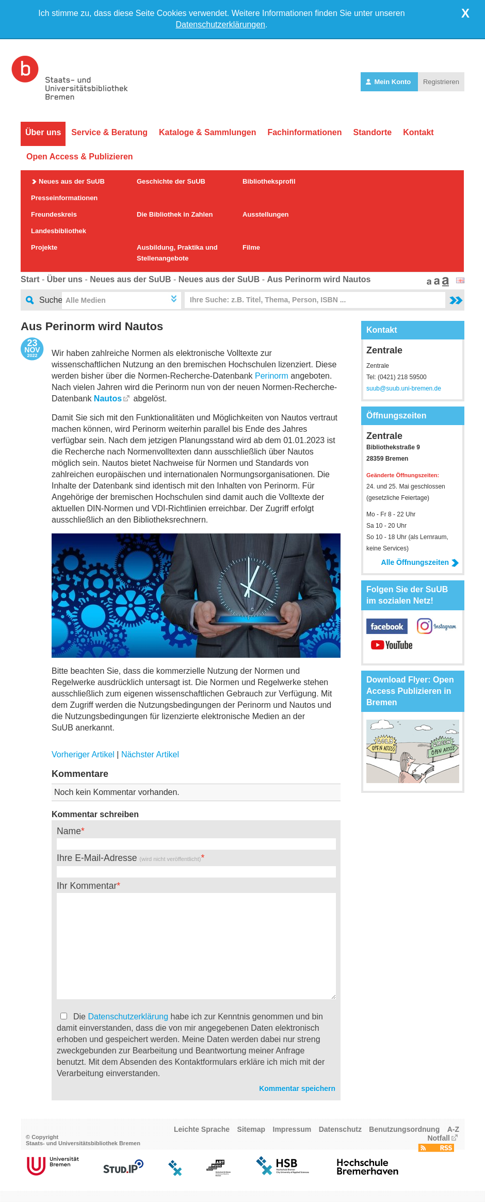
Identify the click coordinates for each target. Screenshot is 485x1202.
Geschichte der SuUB (171, 181)
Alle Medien (86, 300)
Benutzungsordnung (404, 1129)
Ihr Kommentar (87, 886)
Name (69, 831)
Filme (251, 247)
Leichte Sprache (202, 1129)
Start (30, 279)
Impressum (292, 1129)
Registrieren (441, 82)
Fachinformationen (304, 132)
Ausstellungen (265, 214)
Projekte (44, 247)
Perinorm (271, 375)
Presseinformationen (64, 198)
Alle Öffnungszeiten (420, 562)
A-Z (453, 1129)
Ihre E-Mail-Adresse (129, 858)
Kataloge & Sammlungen (207, 132)
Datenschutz (340, 1129)
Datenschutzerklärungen (220, 24)
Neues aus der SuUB (72, 181)
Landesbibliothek (58, 231)
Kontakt (418, 132)
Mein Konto (389, 82)
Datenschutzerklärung (128, 1016)
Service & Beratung (109, 132)
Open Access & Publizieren (79, 156)
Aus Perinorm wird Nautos (318, 279)
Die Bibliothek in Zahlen (175, 214)
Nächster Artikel (150, 754)
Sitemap (251, 1129)
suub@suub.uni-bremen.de (403, 388)
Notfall (438, 1138)
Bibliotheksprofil (269, 181)
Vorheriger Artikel (83, 754)
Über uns (43, 132)
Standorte (372, 132)
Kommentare (80, 774)
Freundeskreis (54, 214)
